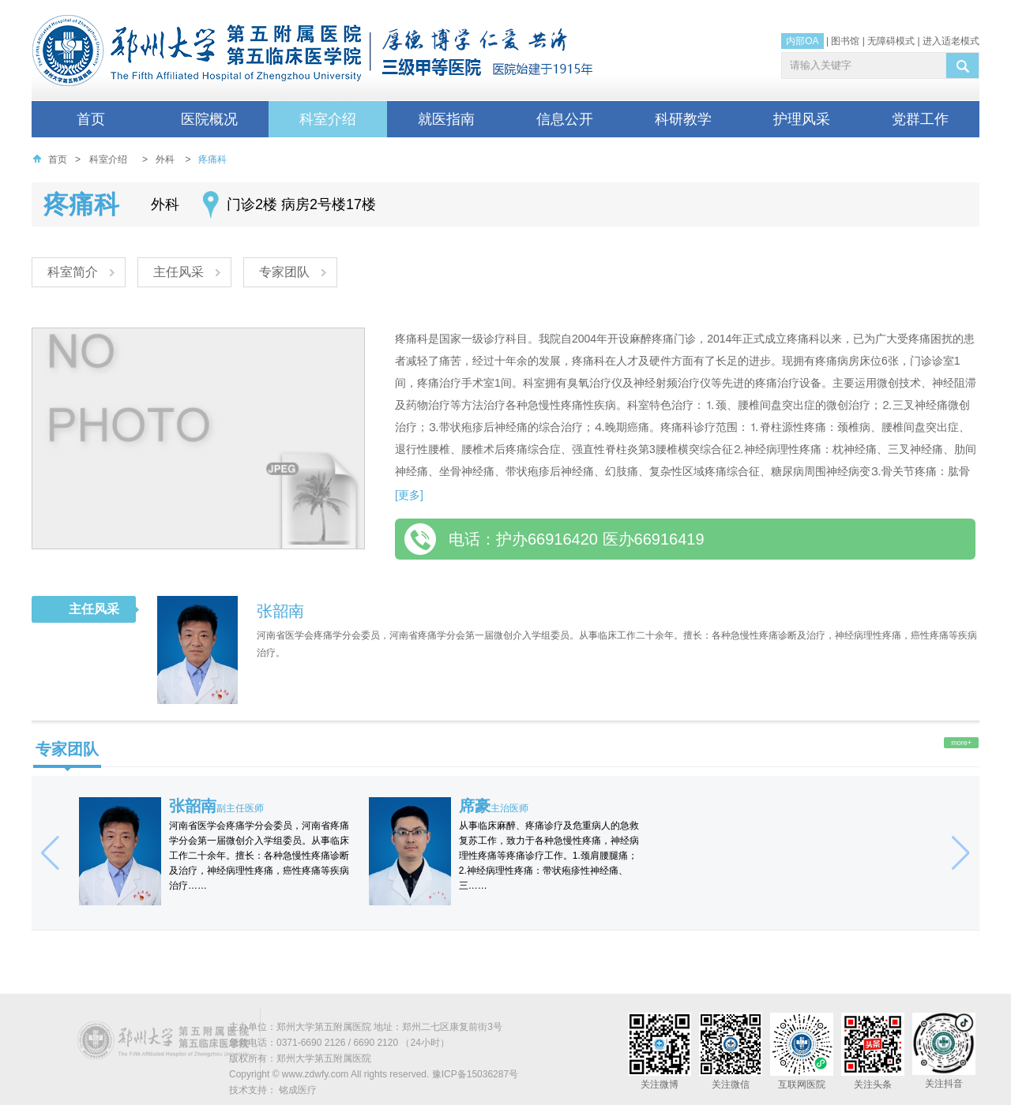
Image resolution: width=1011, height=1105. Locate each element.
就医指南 (446, 119)
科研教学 (683, 119)
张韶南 (280, 611)
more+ (961, 743)
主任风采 (181, 272)
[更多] (409, 495)
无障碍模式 (891, 41)
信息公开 (564, 119)
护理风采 (801, 119)
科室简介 (73, 272)
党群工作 (920, 119)
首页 (91, 119)
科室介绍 (327, 119)
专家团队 (290, 272)
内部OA (802, 41)
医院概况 (209, 119)
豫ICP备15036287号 (475, 1074)
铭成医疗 (298, 1090)
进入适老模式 (951, 41)
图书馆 (845, 41)
